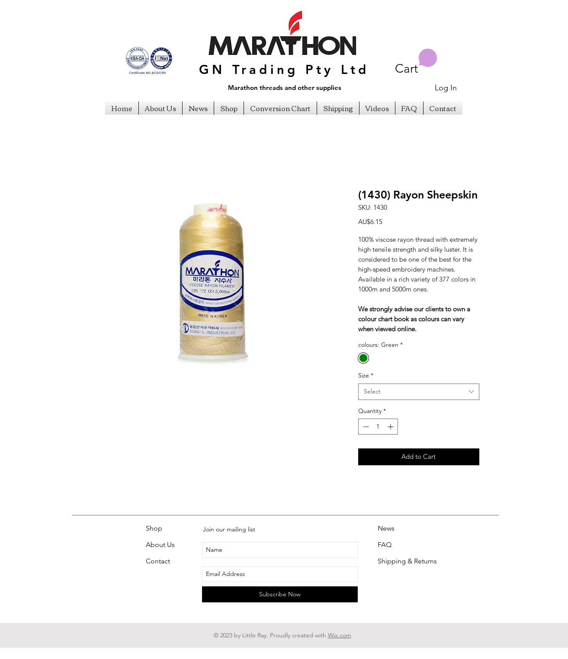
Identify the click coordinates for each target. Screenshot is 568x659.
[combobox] (418, 392)
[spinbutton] (378, 426)
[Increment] (391, 426)
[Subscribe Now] (280, 594)
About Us (160, 545)
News (386, 528)
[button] (416, 62)
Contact (158, 561)
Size (365, 375)
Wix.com (339, 635)
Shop (154, 528)
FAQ (385, 545)
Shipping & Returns (407, 561)
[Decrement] (364, 426)
